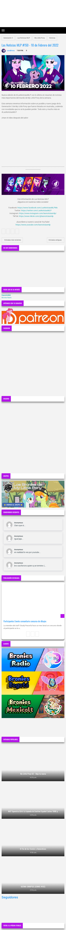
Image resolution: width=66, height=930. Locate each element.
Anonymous (18, 523)
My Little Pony (39, 38)
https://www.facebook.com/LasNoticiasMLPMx (37, 208)
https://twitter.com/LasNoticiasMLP (36, 210)
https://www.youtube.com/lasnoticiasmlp (33, 225)
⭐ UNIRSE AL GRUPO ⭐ (13, 505)
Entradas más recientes (12, 240)
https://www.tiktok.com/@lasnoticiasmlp (36, 216)
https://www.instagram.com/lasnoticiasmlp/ (37, 213)
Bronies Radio (7, 298)
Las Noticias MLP (23, 38)
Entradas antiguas (55, 240)
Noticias (52, 38)
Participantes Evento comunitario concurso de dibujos (24, 621)
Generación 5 (8, 38)
